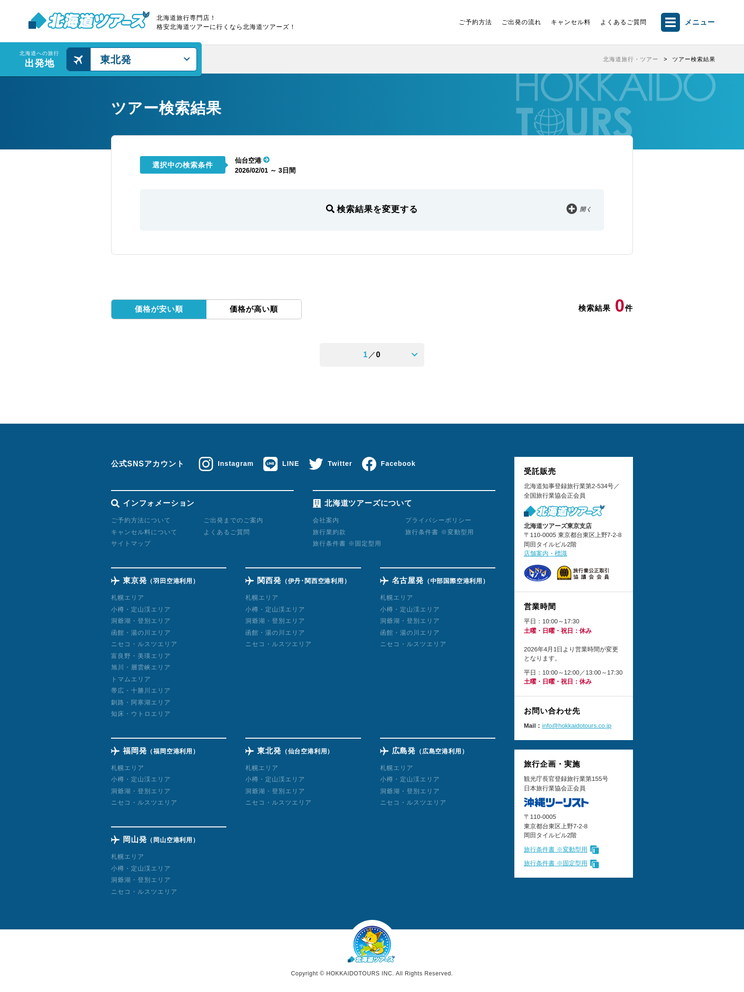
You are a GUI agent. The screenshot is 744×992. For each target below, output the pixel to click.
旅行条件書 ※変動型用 (555, 849)
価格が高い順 (254, 309)
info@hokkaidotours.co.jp (576, 725)
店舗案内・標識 (545, 553)
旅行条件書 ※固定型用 (555, 863)
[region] (462, 59)
